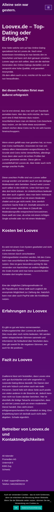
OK (16, 508)
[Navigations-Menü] (48, 7)
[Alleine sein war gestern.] (21, 7)
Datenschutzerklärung (31, 508)
